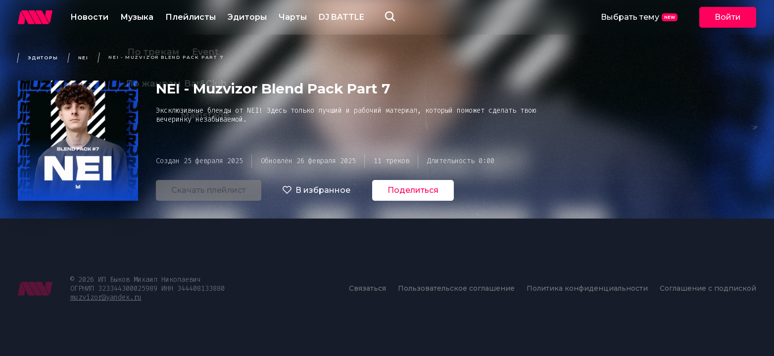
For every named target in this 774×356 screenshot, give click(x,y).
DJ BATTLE (341, 17)
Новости (89, 17)
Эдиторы (247, 17)
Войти (728, 17)
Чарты (293, 17)
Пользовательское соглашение (456, 288)
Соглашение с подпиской (708, 288)
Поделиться (412, 190)
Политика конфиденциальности (587, 288)
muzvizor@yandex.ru (106, 297)
